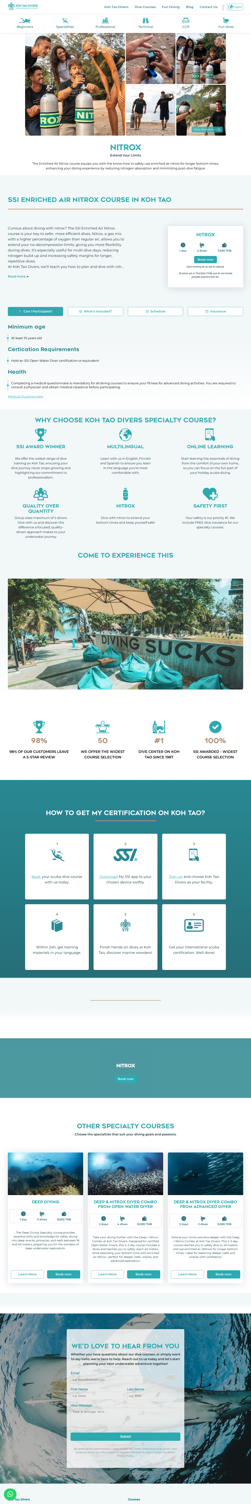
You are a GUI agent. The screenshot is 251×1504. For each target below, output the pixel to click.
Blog (189, 7)
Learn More (27, 1274)
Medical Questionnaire (25, 396)
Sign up (176, 877)
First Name (79, 1389)
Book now (205, 259)
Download (108, 877)
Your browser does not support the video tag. (125, 634)
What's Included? (95, 311)
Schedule (156, 311)
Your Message (81, 1405)
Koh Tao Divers (116, 7)
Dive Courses (145, 7)
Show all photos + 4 (207, 129)
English (235, 7)
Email (75, 1373)
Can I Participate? (35, 311)
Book (36, 877)
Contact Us (208, 7)
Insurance (215, 311)
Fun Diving (171, 7)
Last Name (135, 1389)
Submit (125, 1436)
